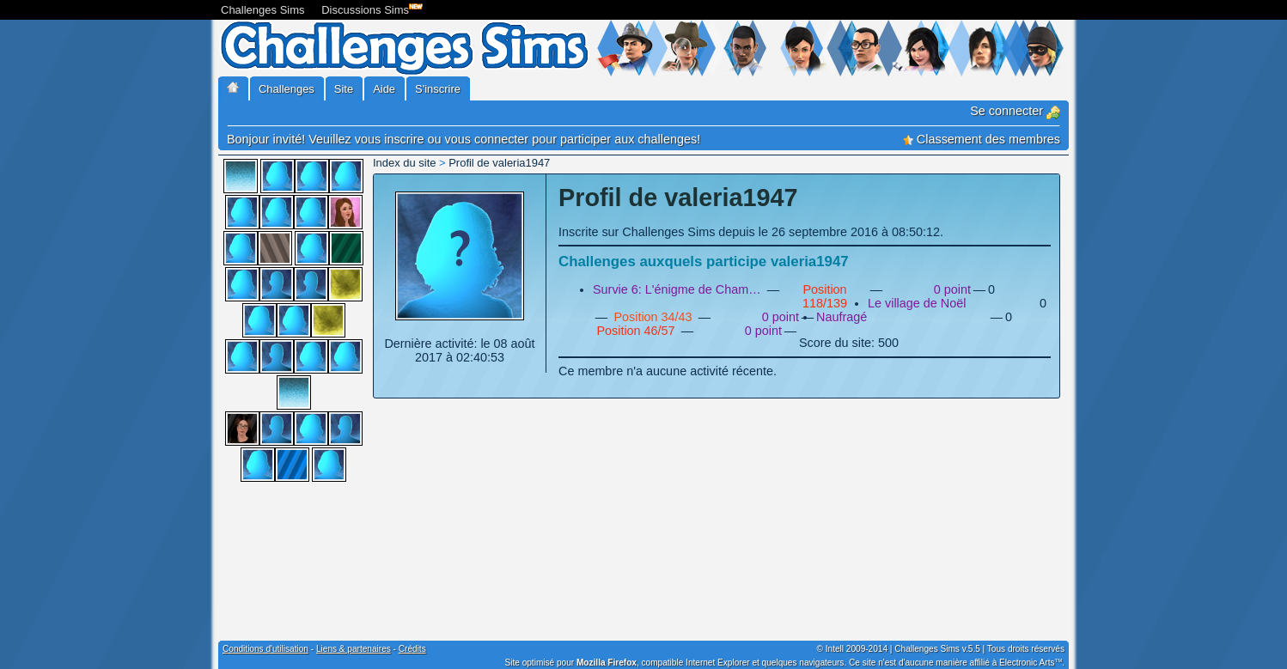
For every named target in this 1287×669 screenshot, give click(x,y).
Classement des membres (981, 139)
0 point (952, 289)
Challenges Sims (263, 9)
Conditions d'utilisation (265, 649)
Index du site (404, 162)
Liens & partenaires (353, 649)
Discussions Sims (368, 8)
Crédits (412, 649)
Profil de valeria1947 (499, 162)
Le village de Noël (917, 303)
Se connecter (1015, 111)
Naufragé (841, 317)
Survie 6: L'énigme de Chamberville (679, 289)
